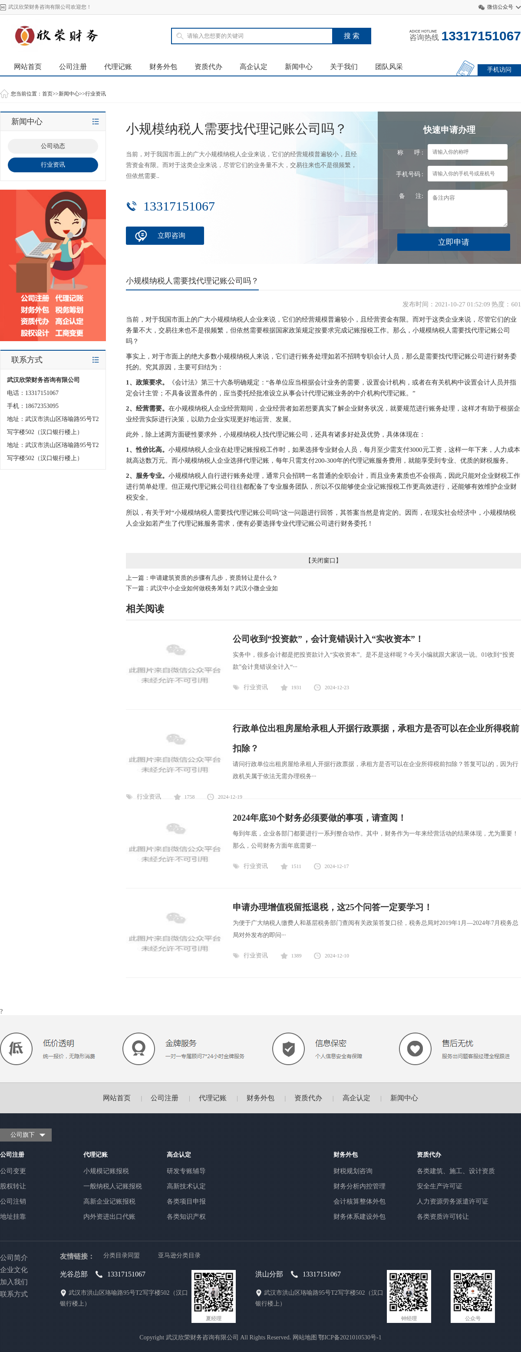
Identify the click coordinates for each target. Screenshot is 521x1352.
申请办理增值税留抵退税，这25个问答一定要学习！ (332, 907)
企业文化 (14, 1269)
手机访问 (499, 69)
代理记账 (118, 66)
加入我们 (14, 1282)
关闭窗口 (323, 560)
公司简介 (14, 1257)
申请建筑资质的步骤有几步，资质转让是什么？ (214, 578)
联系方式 (14, 1294)
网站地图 (305, 1337)
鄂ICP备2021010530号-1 (349, 1337)
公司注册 (73, 66)
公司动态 (53, 146)
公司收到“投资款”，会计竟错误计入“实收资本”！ (328, 639)
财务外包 (163, 66)
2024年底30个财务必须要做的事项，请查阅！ (319, 817)
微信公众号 (500, 7)
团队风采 (389, 66)
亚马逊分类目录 (179, 1255)
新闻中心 (299, 66)
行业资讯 (95, 94)
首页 (47, 94)
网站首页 (28, 66)
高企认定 (253, 66)
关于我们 (344, 66)
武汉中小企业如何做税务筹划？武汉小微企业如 (214, 588)
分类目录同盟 (121, 1255)
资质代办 (208, 66)
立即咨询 (171, 235)
